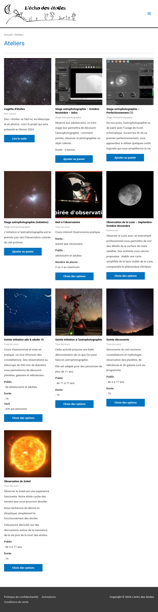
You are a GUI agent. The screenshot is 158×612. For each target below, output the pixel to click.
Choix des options (74, 276)
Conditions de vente (16, 602)
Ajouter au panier (74, 159)
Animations (49, 596)
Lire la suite (19, 138)
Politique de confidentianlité (21, 596)
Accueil (8, 34)
